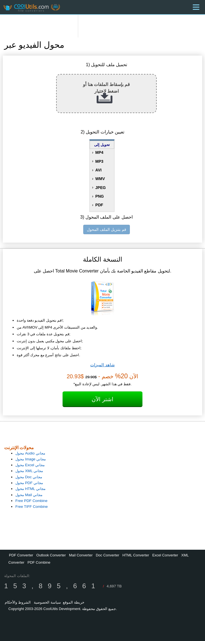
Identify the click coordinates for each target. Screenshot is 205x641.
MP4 (99, 152)
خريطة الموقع (73, 602)
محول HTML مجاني (30, 489)
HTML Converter (135, 555)
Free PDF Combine (31, 501)
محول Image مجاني (30, 459)
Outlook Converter (51, 555)
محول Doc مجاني (28, 477)
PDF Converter (21, 555)
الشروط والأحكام (18, 602)
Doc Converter (107, 555)
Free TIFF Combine (31, 506)
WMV (100, 178)
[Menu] (196, 7)
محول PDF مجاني (29, 483)
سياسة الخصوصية (47, 602)
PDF (99, 205)
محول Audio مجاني (30, 453)
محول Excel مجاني (30, 465)
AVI (98, 170)
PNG (99, 196)
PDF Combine (38, 562)
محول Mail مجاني (28, 495)
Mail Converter (81, 555)
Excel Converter (165, 555)
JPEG (100, 187)
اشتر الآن (102, 399)
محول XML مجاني (29, 471)
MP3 (99, 161)
